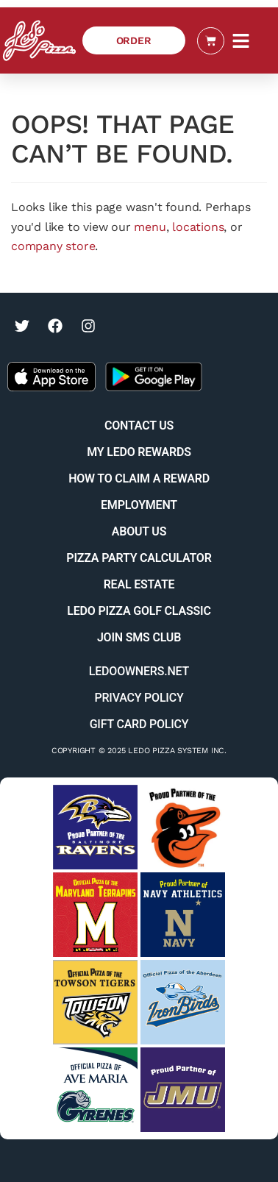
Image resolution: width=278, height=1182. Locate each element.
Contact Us (139, 425)
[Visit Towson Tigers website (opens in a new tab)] (95, 1002)
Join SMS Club (139, 637)
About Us (139, 531)
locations (198, 227)
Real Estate (139, 584)
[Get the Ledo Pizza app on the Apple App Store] (51, 375)
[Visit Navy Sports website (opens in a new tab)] (182, 914)
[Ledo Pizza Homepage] (39, 40)
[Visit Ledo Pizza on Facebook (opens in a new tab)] (55, 326)
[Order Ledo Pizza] (133, 40)
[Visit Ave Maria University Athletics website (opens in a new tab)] (95, 1089)
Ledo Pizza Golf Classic (138, 611)
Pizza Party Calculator (138, 558)
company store (53, 246)
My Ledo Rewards (139, 452)
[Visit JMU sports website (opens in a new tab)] (182, 1089)
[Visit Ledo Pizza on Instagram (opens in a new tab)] (88, 326)
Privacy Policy (138, 698)
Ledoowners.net (139, 671)
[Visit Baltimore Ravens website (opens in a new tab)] (95, 827)
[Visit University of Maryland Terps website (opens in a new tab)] (95, 914)
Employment (139, 505)
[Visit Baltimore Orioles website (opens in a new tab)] (182, 827)
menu (149, 227)
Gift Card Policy (139, 724)
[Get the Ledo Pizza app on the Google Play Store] (154, 375)
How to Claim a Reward (139, 478)
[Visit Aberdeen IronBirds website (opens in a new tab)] (182, 1002)
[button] (241, 40)
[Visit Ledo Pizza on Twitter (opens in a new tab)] (22, 326)
